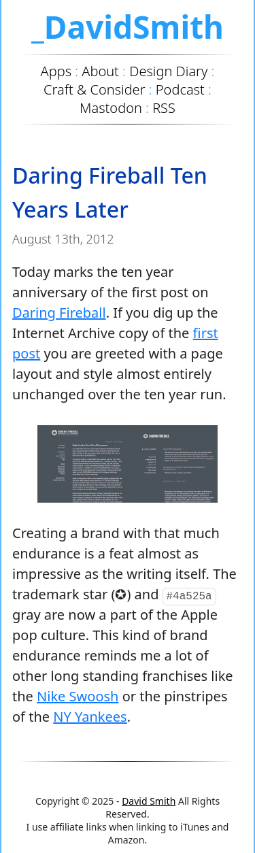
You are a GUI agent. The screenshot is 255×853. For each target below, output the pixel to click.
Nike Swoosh (77, 696)
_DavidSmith (127, 26)
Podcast (180, 89)
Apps (56, 71)
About (100, 71)
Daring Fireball (59, 312)
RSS (163, 108)
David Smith (148, 801)
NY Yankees (89, 716)
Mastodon (111, 108)
